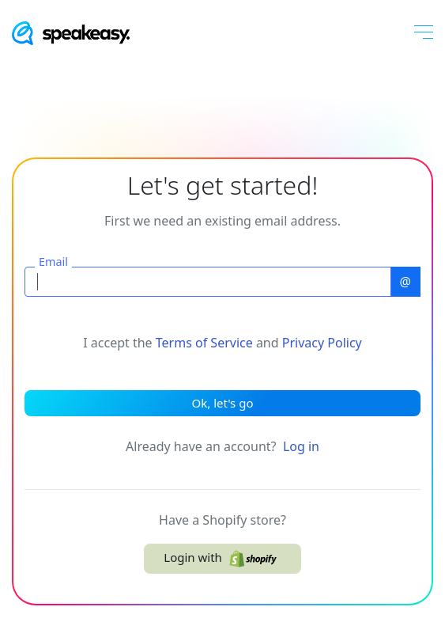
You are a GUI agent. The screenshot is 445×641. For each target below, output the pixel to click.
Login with (222, 559)
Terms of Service (204, 342)
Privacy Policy (322, 342)
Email (53, 262)
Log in (301, 446)
